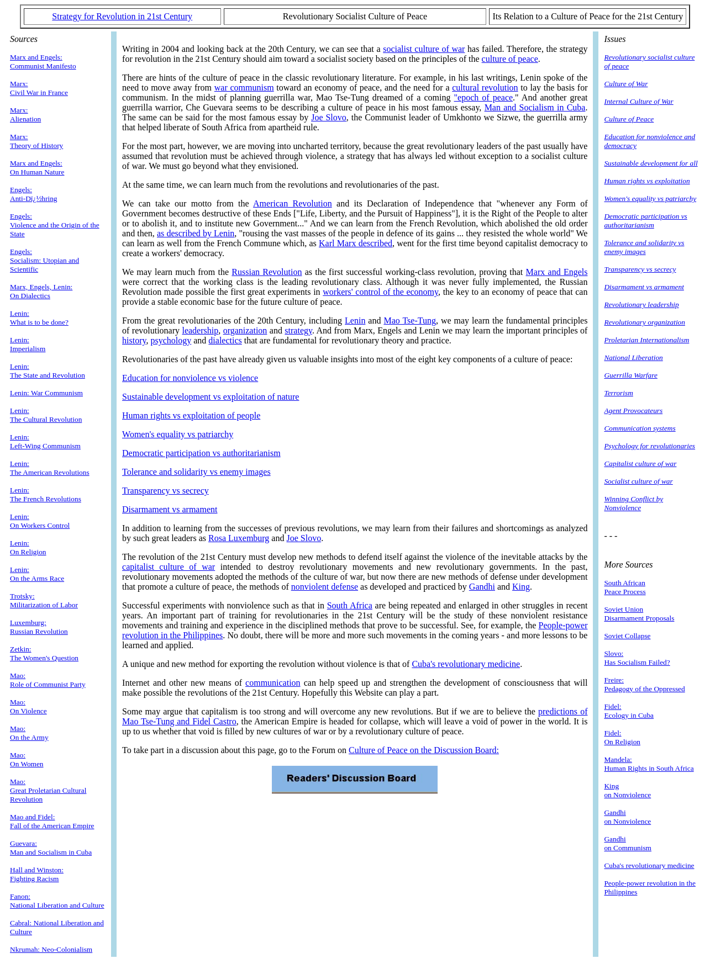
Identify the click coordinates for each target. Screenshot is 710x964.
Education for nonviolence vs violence (190, 378)
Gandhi (482, 586)
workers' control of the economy (380, 291)
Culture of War (626, 84)
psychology (170, 340)
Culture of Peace (629, 119)
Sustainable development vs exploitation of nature (210, 396)
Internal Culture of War (638, 101)
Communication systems (639, 428)
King (521, 586)
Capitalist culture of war (640, 463)
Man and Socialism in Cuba (535, 107)
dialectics (224, 340)
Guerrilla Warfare (630, 375)
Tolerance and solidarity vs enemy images (196, 471)
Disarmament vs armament (169, 509)
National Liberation (633, 357)
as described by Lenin (195, 233)
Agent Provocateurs (633, 410)
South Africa (349, 605)
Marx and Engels (557, 272)
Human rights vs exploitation (647, 181)
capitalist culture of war (168, 566)
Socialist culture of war (638, 481)
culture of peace (510, 58)
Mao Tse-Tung (409, 320)
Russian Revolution (267, 272)
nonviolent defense (324, 586)
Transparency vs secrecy (165, 490)
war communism (244, 87)
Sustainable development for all (650, 163)
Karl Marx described (355, 243)
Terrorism (618, 393)
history (134, 340)
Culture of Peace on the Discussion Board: (424, 750)
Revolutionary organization (644, 322)
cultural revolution (485, 87)
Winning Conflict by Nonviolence (633, 503)
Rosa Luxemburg (238, 538)
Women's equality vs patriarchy (177, 434)
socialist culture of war (424, 49)
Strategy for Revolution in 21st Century (122, 16)
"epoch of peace (483, 97)
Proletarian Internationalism (646, 340)
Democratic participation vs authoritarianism (201, 453)
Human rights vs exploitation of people (191, 415)
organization (245, 330)
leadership (200, 330)
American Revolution (292, 203)
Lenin (355, 320)
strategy (298, 330)
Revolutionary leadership (641, 304)
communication (273, 682)
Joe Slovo (328, 117)
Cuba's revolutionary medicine (466, 664)
